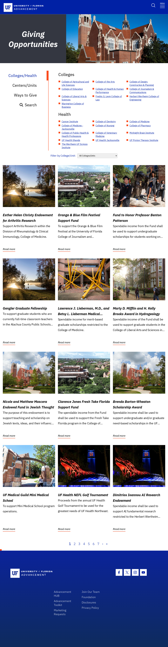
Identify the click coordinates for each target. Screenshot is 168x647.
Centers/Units (24, 85)
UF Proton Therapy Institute (144, 140)
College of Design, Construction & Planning (142, 83)
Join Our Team (91, 592)
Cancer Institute (70, 121)
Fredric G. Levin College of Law (109, 98)
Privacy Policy (90, 608)
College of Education (72, 89)
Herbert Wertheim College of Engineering (144, 98)
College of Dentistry (106, 121)
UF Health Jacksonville (107, 140)
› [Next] (102, 544)
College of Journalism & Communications (142, 91)
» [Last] (107, 544)
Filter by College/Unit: (63, 155)
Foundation (89, 597)
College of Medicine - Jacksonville (72, 127)
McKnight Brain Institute (142, 132)
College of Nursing (105, 125)
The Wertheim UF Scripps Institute (75, 146)
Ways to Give (25, 95)
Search (28, 104)
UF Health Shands (71, 140)
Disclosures (89, 602)
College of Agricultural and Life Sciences (75, 83)
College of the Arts (105, 81)
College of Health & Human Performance (110, 91)
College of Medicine (140, 121)
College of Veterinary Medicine (106, 134)
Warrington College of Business (73, 105)
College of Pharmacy (140, 125)
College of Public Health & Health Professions (75, 134)
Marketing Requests (60, 612)
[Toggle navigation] (162, 5)
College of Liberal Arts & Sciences (74, 98)
